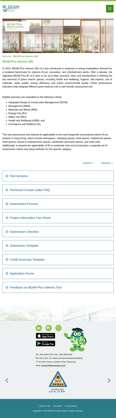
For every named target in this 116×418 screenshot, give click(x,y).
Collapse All (107, 163)
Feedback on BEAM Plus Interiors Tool (33, 287)
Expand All (89, 163)
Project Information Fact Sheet (28, 217)
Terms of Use (44, 406)
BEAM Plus (7, 56)
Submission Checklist (22, 231)
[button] (7, 380)
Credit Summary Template (25, 259)
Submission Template (22, 245)
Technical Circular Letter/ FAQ (28, 190)
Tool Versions (17, 176)
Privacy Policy (71, 406)
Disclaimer (57, 406)
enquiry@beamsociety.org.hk (53, 365)
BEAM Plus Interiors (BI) (25, 56)
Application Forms (20, 273)
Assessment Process (22, 204)
